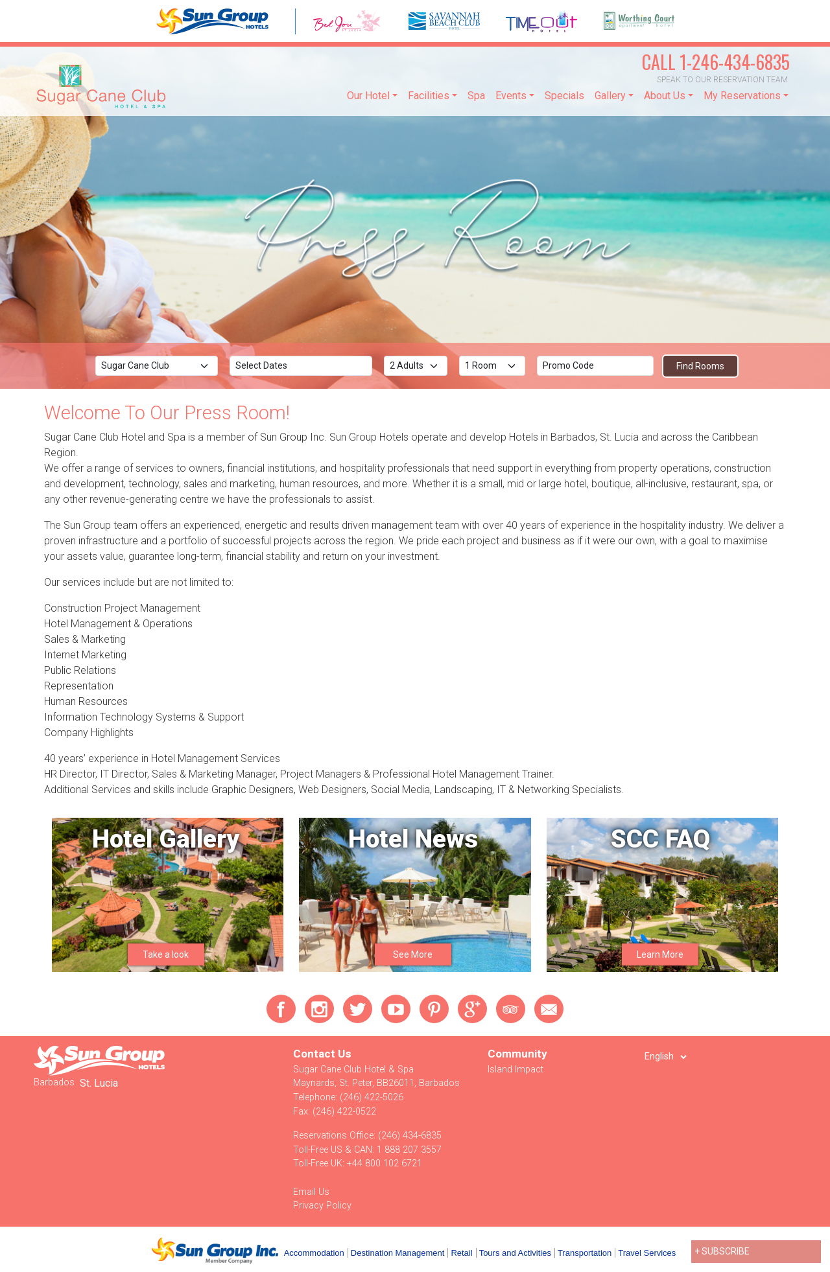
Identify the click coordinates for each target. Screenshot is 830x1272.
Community (517, 1053)
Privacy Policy (322, 1205)
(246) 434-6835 (410, 1135)
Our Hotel (368, 95)
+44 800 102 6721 (384, 1163)
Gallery (610, 95)
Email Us (311, 1191)
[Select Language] (665, 1057)
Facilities (428, 95)
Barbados (54, 1082)
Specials (564, 95)
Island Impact (515, 1069)
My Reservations (742, 95)
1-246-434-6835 (716, 62)
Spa (476, 95)
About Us (664, 95)
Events (511, 95)
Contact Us (322, 1053)
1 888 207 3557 (409, 1149)
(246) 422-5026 (371, 1097)
